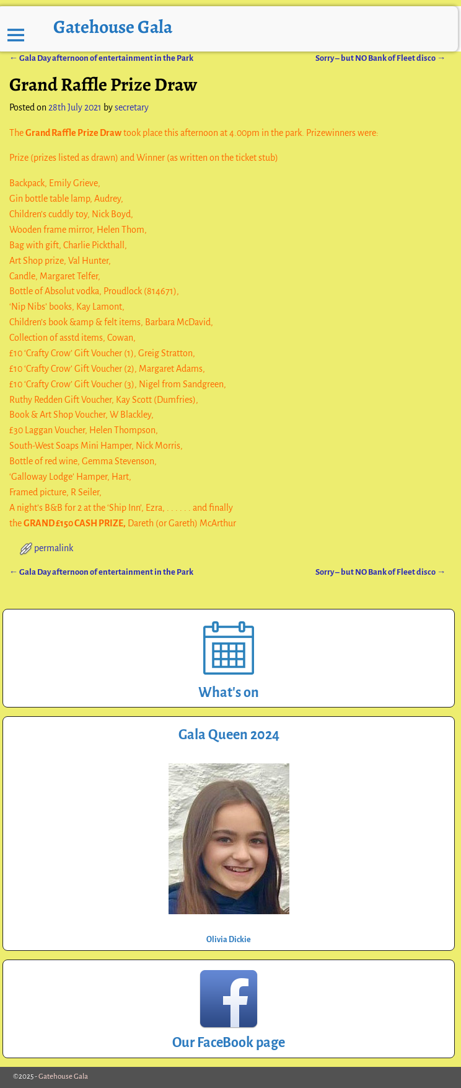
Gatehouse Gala (112, 26)
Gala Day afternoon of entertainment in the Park (101, 58)
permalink (53, 548)
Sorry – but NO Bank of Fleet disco (380, 58)
